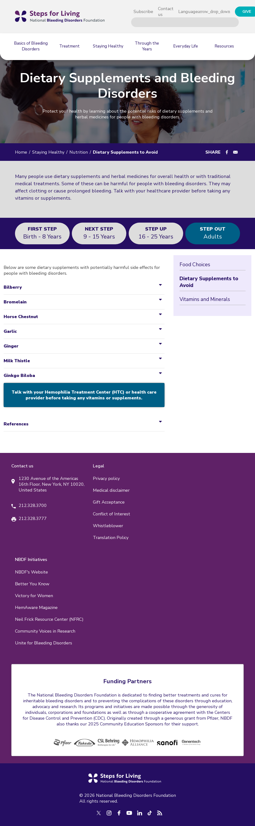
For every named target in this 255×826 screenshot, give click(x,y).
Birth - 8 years (42, 232)
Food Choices (195, 264)
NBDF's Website (31, 572)
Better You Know (32, 584)
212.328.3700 (33, 505)
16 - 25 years (155, 232)
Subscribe (143, 11)
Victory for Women (34, 596)
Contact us (165, 11)
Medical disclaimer (111, 490)
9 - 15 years (99, 232)
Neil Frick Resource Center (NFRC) (49, 619)
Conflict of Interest (111, 514)
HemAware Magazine (36, 607)
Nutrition (78, 152)
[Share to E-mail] (235, 152)
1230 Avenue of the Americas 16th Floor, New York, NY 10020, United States (51, 484)
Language (188, 11)
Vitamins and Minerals (205, 299)
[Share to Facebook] (227, 152)
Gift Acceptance (109, 502)
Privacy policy (106, 478)
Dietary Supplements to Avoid (209, 282)
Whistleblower (108, 526)
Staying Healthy (48, 152)
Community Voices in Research (45, 631)
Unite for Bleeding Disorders (43, 643)
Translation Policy (110, 537)
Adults (212, 232)
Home (21, 152)
